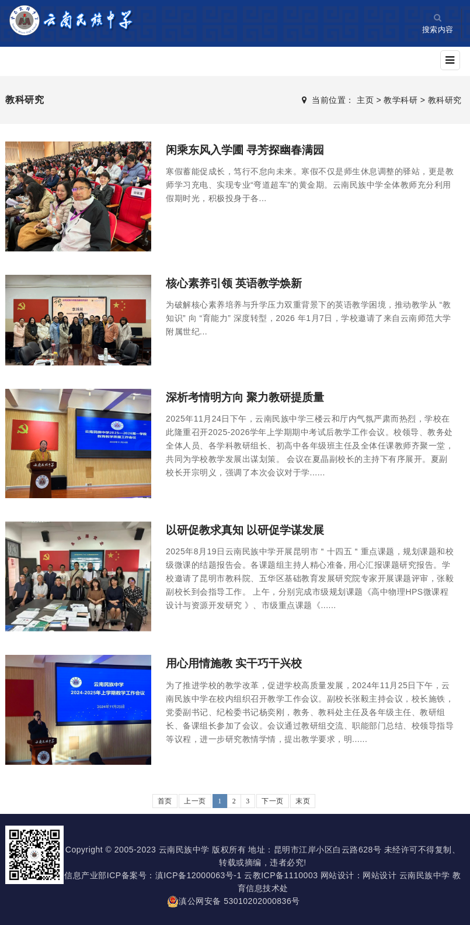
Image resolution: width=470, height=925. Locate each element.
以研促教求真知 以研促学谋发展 (249, 529)
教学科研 (400, 100)
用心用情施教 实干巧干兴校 (237, 663)
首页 (165, 801)
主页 (365, 100)
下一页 (273, 801)
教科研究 (445, 100)
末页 (302, 801)
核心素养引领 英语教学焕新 (237, 283)
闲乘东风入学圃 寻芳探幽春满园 (249, 149)
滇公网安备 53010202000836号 (233, 901)
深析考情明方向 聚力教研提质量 (249, 397)
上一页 (195, 801)
